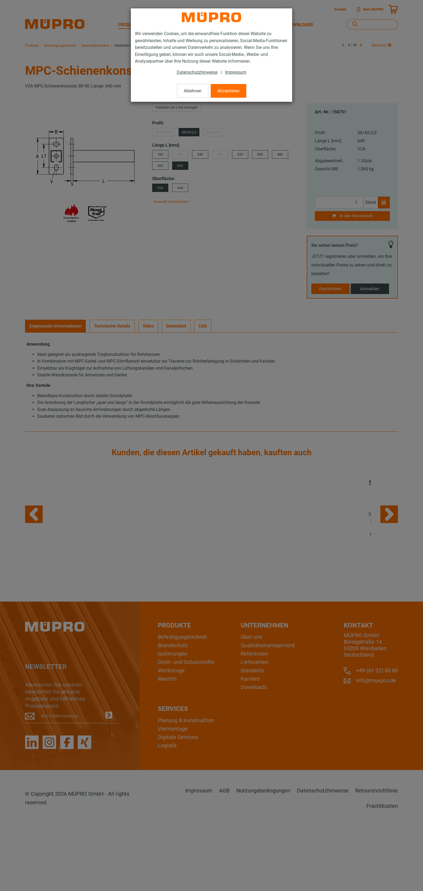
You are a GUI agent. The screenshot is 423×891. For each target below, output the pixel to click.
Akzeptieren (228, 90)
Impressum (235, 72)
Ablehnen (193, 90)
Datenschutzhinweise (197, 72)
